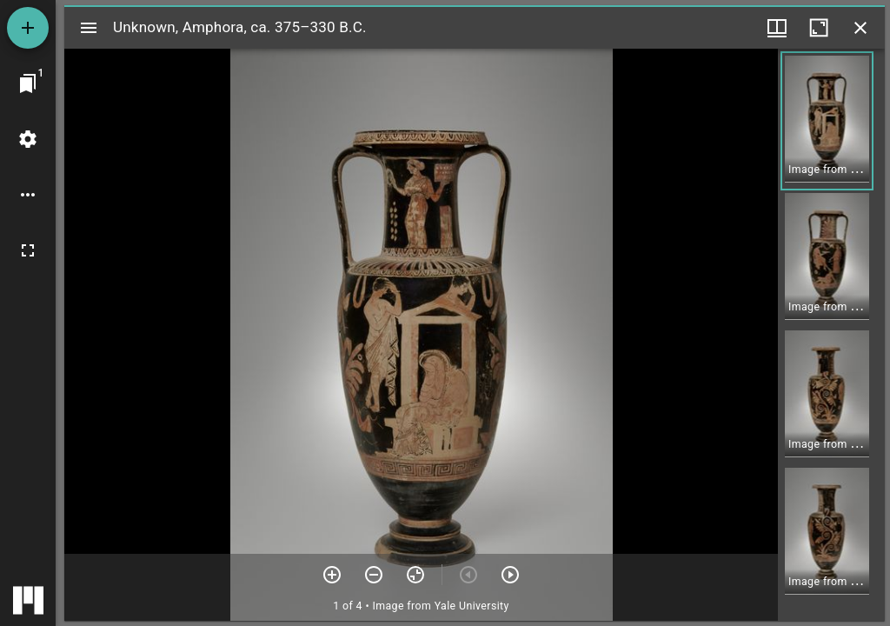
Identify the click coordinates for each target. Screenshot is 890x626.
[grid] (831, 335)
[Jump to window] (28, 83)
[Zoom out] (374, 575)
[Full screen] (28, 250)
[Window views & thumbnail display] (777, 28)
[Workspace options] (28, 195)
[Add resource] (28, 28)
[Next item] (510, 575)
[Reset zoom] (415, 575)
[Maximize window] (819, 28)
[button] (827, 121)
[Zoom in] (332, 575)
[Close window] (860, 28)
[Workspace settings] (28, 139)
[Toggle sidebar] (89, 28)
